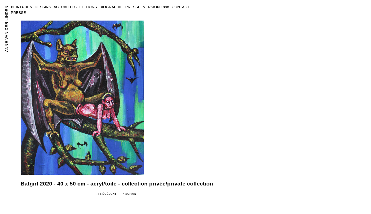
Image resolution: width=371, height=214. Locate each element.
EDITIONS (88, 7)
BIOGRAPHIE (111, 7)
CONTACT (181, 7)
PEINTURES (21, 7)
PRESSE (18, 13)
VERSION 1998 (156, 7)
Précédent (107, 193)
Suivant (131, 193)
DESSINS (43, 7)
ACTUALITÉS (65, 7)
